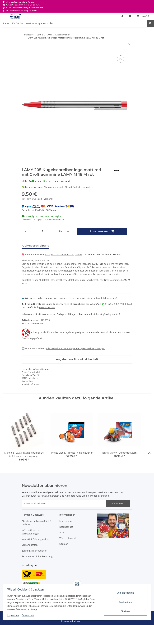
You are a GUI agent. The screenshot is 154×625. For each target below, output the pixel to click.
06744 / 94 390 (47, 307)
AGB (61, 532)
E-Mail (128, 303)
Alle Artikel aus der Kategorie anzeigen (75, 348)
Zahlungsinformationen (34, 550)
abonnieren (117, 503)
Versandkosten (30, 544)
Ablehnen (125, 611)
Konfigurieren (125, 602)
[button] (122, 16)
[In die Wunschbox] (120, 59)
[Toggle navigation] (5, 15)
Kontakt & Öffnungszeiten (35, 539)
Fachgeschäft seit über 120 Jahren (63, 254)
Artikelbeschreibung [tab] (35, 245)
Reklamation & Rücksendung (37, 556)
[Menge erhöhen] (68, 231)
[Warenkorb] (142, 16)
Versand (48, 198)
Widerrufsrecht (67, 538)
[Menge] (42, 231)
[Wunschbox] (130, 16)
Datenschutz (66, 526)
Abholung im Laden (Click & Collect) (36, 522)
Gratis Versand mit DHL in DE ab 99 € (23, 4)
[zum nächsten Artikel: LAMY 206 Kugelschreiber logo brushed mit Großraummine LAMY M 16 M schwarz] (129, 44)
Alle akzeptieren (125, 592)
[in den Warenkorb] (102, 231)
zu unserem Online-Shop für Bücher (22, 10)
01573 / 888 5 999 (114, 303)
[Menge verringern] (25, 231)
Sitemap (63, 543)
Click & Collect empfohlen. (79, 187)
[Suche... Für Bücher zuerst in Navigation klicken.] (73, 23)
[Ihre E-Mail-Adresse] (64, 503)
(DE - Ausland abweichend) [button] (52, 219)
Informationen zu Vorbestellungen (31, 532)
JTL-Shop (76, 621)
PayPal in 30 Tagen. (45, 210)
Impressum (65, 521)
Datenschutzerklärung (34, 495)
